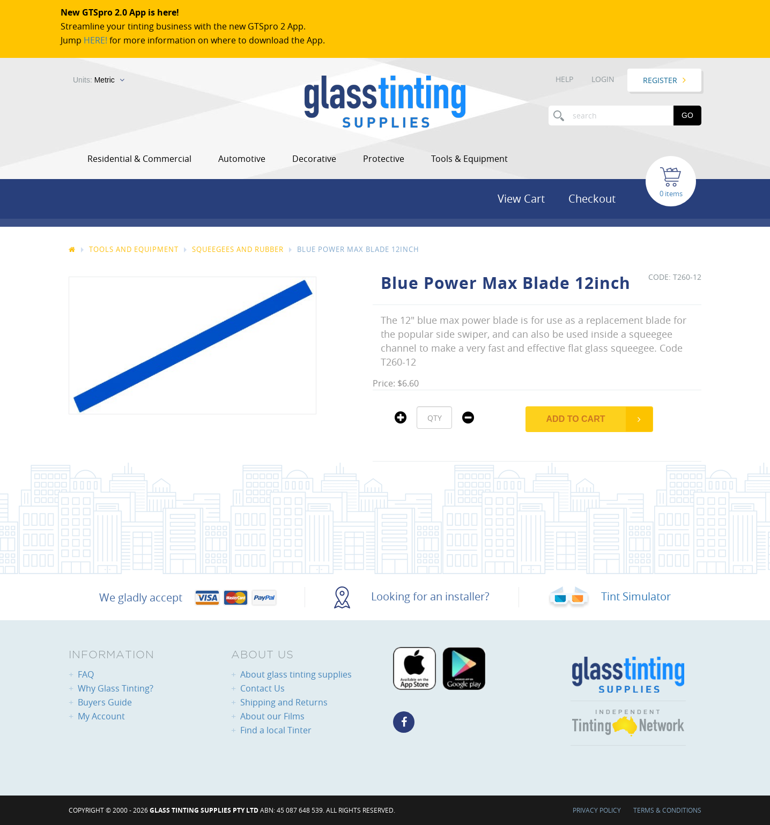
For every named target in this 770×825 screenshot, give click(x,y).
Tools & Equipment (469, 159)
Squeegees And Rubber (238, 249)
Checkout (592, 198)
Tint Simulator (609, 596)
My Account (101, 716)
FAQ (86, 674)
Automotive (241, 159)
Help (564, 79)
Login (602, 79)
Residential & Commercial (139, 159)
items (674, 193)
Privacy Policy (597, 810)
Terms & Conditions (667, 810)
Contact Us (262, 688)
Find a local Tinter (276, 730)
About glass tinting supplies (296, 674)
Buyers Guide (105, 702)
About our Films (272, 716)
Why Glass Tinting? (115, 688)
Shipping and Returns (284, 702)
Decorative (314, 159)
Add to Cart (575, 418)
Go (687, 115)
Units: (94, 80)
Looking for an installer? (412, 596)
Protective (383, 159)
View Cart (521, 198)
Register (660, 80)
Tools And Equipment (134, 249)
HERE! (95, 40)
